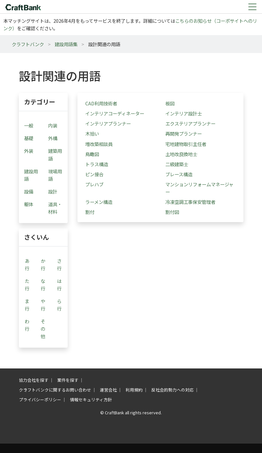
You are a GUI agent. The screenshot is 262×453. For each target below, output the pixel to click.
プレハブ (94, 184)
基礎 (28, 138)
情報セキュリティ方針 (91, 399)
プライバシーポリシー (40, 399)
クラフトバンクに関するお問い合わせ (55, 390)
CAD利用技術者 (101, 103)
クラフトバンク (28, 44)
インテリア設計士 (183, 113)
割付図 (172, 211)
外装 (28, 150)
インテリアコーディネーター (114, 113)
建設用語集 (66, 44)
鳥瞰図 (92, 154)
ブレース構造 (178, 174)
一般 (28, 125)
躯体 (28, 204)
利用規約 (134, 390)
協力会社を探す (33, 380)
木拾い (92, 133)
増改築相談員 (99, 143)
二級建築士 (176, 164)
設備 (28, 191)
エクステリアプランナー (190, 123)
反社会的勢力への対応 (172, 390)
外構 (52, 138)
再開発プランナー (183, 133)
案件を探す (67, 380)
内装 (52, 125)
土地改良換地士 (181, 154)
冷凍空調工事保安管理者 (190, 201)
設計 (52, 191)
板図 (169, 103)
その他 (43, 329)
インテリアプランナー (108, 123)
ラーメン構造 (98, 201)
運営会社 (108, 390)
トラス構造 (96, 164)
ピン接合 (94, 174)
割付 (89, 211)
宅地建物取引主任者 (185, 143)
